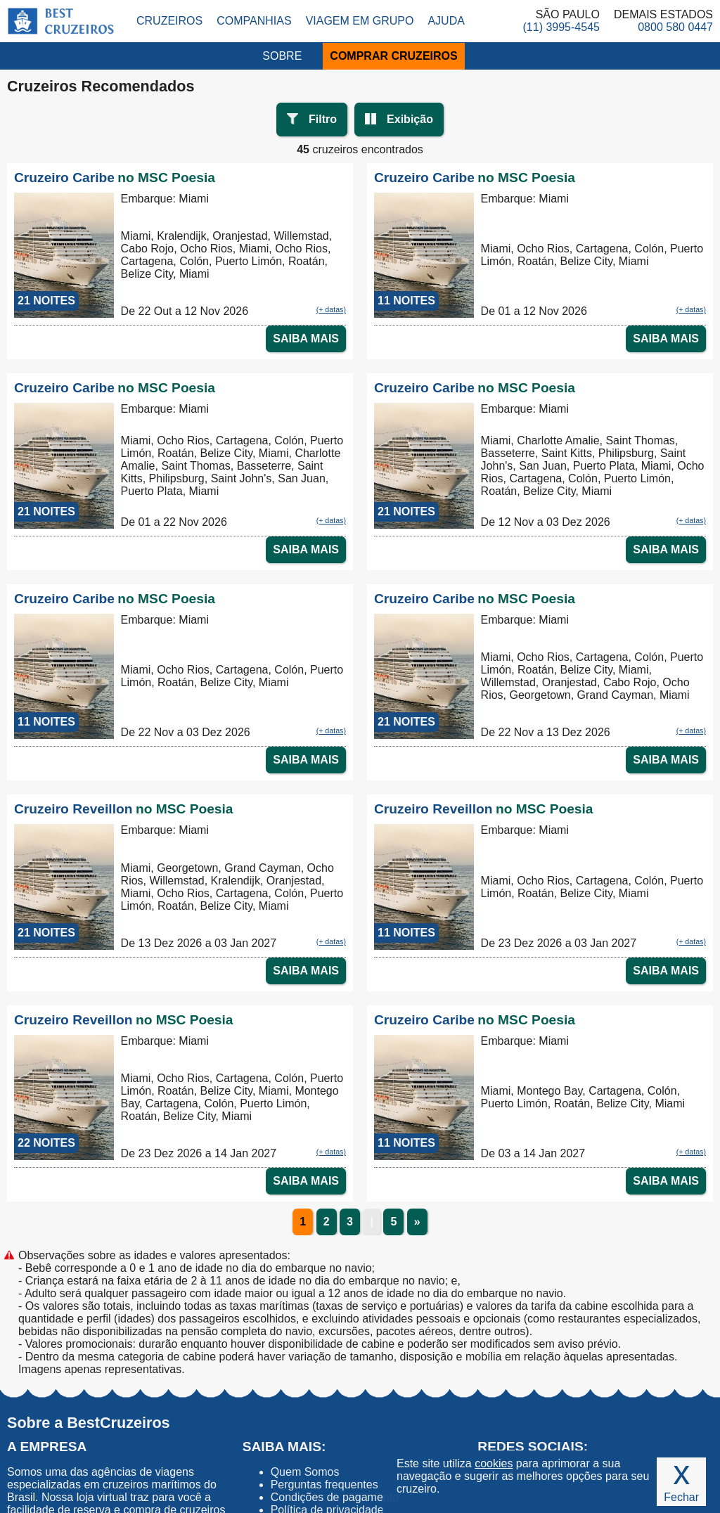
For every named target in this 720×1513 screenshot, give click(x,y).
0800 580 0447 (675, 27)
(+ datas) (331, 309)
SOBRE (282, 56)
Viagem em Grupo (360, 21)
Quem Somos (305, 1472)
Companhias (254, 21)
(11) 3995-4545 (561, 27)
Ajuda (446, 21)
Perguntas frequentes (324, 1485)
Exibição (410, 119)
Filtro (323, 119)
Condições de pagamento (335, 1497)
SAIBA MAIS (306, 339)
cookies (494, 1463)
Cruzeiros (169, 21)
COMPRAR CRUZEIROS (393, 56)
